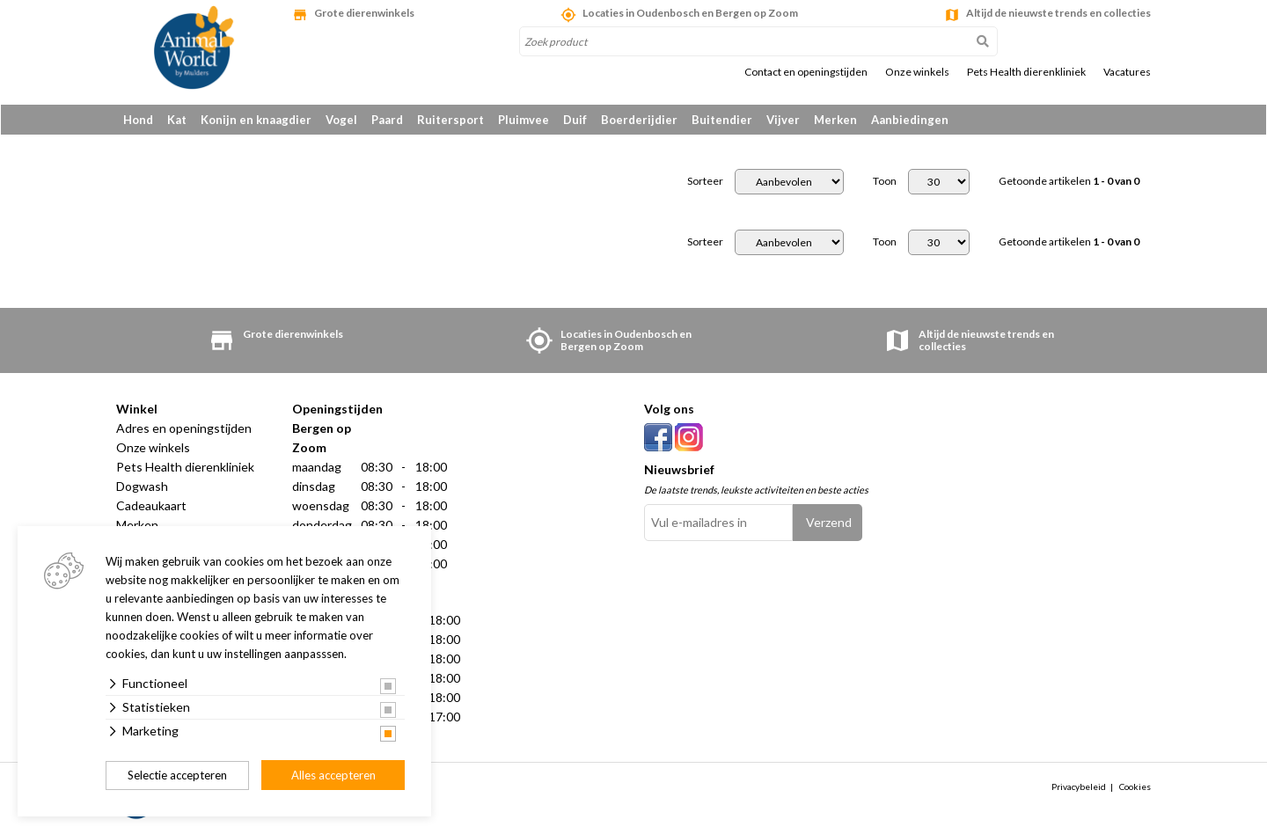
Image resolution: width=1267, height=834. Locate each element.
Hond (138, 120)
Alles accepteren (333, 775)
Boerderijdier (639, 120)
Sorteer (705, 182)
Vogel (341, 120)
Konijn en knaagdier (256, 120)
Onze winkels (917, 72)
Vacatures (1127, 72)
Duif (575, 120)
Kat (177, 120)
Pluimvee (523, 120)
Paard (387, 120)
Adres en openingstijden (184, 428)
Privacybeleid (1078, 787)
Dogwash (142, 486)
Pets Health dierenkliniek (1026, 72)
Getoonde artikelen (1069, 182)
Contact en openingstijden (806, 72)
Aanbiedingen (909, 120)
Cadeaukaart (151, 506)
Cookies (1135, 787)
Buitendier (722, 120)
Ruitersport (450, 120)
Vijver (783, 120)
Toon (885, 182)
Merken (835, 120)
